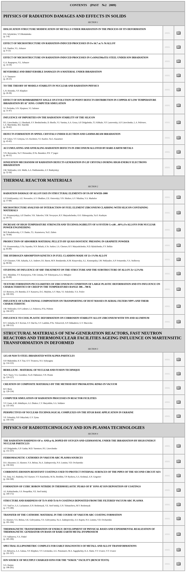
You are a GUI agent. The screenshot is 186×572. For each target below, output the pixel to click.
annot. (167, 33)
